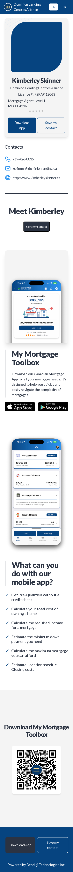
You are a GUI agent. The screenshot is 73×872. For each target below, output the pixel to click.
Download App (22, 125)
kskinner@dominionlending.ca (34, 168)
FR (64, 7)
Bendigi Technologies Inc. (45, 864)
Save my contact (51, 125)
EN (53, 7)
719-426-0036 (23, 159)
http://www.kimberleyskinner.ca (36, 178)
